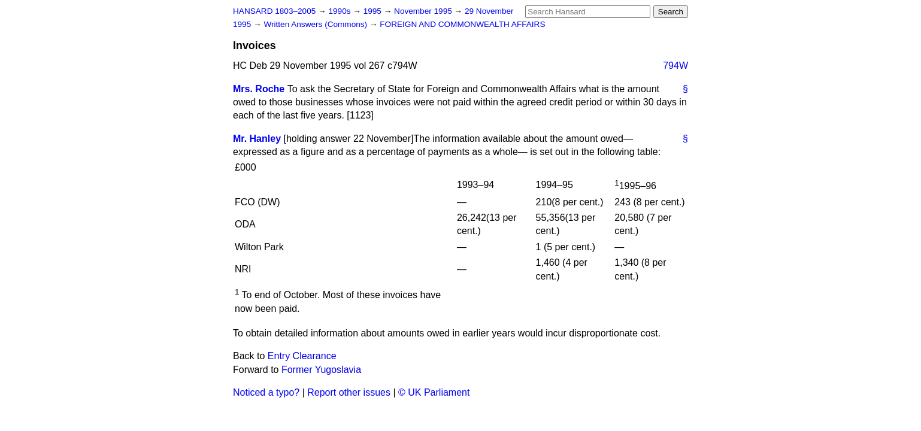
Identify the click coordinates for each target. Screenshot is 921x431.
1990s (340, 11)
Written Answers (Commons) (316, 24)
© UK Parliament (433, 392)
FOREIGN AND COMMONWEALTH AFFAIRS (462, 24)
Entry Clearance (302, 356)
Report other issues (348, 392)
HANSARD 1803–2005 (274, 11)
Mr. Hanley (257, 138)
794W (675, 65)
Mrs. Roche (258, 89)
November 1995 (424, 11)
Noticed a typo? (266, 392)
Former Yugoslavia (321, 370)
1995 (373, 11)
